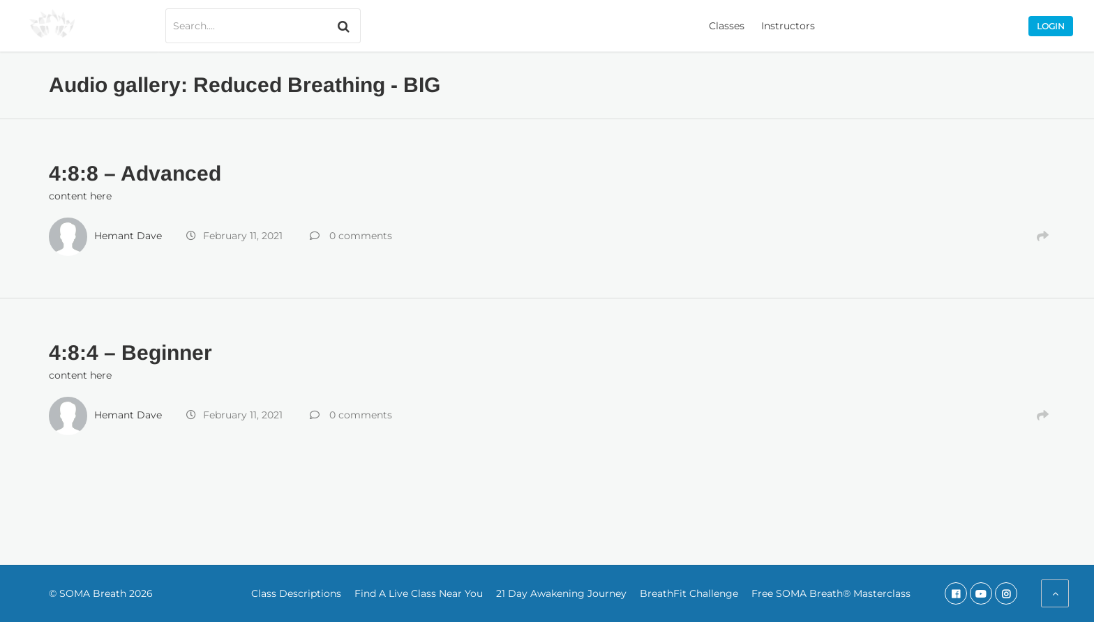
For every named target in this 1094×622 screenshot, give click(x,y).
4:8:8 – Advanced (135, 173)
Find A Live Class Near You (418, 593)
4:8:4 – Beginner (130, 352)
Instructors (788, 26)
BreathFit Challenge (689, 593)
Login (1051, 26)
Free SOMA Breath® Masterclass (831, 593)
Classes (726, 26)
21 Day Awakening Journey (561, 593)
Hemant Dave (128, 235)
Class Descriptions (296, 593)
